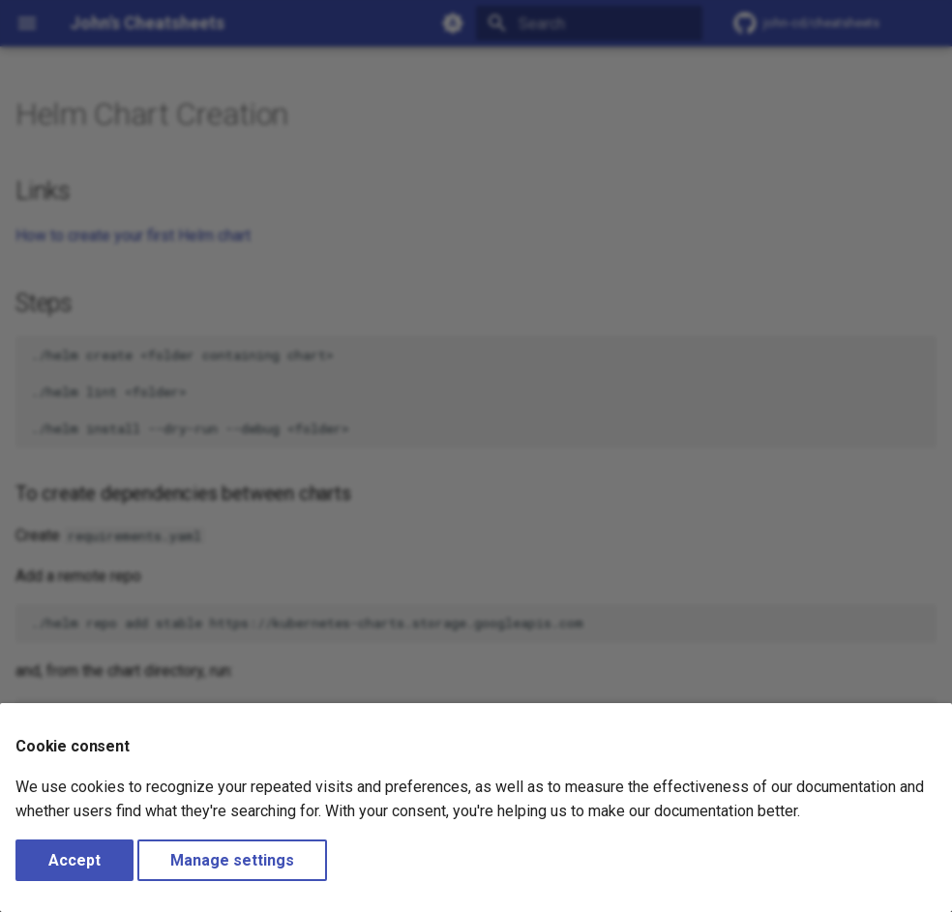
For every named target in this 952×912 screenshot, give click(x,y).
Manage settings (232, 860)
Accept (74, 860)
